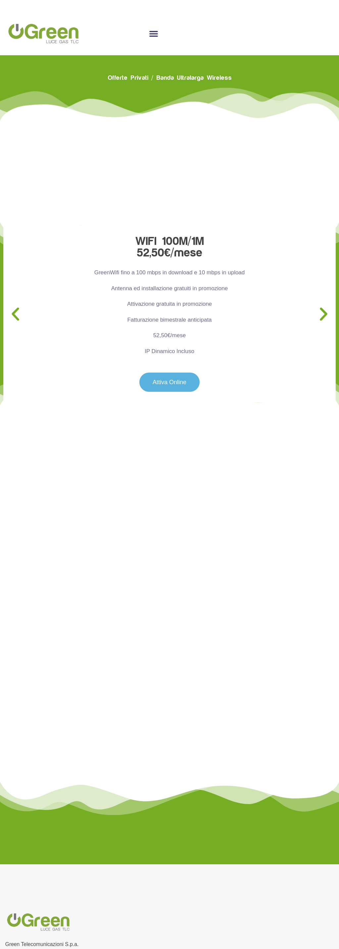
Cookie (171, 932)
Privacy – (192, 932)
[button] (15, 312)
